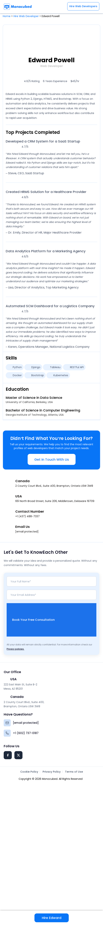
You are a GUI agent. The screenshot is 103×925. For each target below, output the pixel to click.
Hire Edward (51, 917)
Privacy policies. (15, 649)
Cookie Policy (29, 772)
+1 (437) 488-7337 (27, 516)
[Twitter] (18, 755)
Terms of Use (74, 772)
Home (7, 16)
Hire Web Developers (83, 6)
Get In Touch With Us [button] (51, 459)
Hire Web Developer (26, 16)
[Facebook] (8, 755)
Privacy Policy (52, 772)
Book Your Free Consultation (54, 620)
